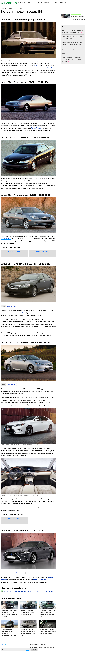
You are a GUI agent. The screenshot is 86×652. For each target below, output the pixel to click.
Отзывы (60, 2)
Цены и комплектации (8, 573)
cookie (27, 649)
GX (19, 591)
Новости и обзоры (24, 2)
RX (10, 591)
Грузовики (53, 2)
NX (7, 591)
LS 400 (36, 65)
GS (16, 591)
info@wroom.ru (33, 646)
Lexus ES (19, 8)
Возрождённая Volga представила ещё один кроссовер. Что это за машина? (72, 59)
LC (31, 591)
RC (43, 591)
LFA (34, 591)
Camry (24, 313)
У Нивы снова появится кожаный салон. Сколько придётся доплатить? (48, 631)
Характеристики (11, 306)
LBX (28, 591)
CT (13, 591)
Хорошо (34, 649)
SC (46, 591)
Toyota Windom (36, 128)
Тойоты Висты (50, 68)
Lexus (14, 8)
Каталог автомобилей (42, 2)
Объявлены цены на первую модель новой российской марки (27, 612)
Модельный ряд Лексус (13, 588)
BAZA (65, 2)
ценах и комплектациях (41, 580)
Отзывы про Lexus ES (12, 248)
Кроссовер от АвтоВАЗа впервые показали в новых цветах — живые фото (72, 51)
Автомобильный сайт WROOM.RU (38, 644)
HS (22, 591)
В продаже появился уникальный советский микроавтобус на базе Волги (72, 44)
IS (25, 591)
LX (4, 591)
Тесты (33, 2)
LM (38, 591)
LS (40, 591)
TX (49, 591)
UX (52, 591)
